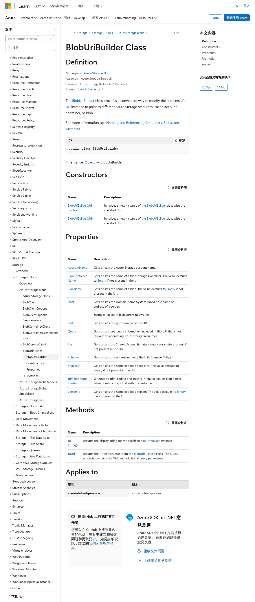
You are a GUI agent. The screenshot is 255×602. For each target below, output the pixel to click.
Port (70, 323)
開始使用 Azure (236, 18)
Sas (70, 344)
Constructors (211, 47)
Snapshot (74, 365)
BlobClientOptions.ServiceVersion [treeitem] (35, 302)
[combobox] (30, 38)
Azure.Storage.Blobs (130, 33)
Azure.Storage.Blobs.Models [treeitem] (38, 367)
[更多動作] (185, 33)
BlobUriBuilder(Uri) (80, 218)
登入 (247, 6)
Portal (215, 18)
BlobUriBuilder (83, 100)
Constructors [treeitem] (35, 348)
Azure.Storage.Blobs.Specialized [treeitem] (33, 376)
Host (71, 302)
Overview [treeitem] (22, 255)
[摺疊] (54, 29)
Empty (101, 280)
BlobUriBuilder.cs (89, 89)
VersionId (74, 391)
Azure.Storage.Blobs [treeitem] (36, 281)
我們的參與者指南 (92, 545)
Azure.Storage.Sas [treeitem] (31, 385)
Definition (209, 41)
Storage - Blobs (102, 33)
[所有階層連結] (69, 33)
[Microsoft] (8, 6)
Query (72, 331)
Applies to (208, 64)
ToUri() (72, 454)
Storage (82, 33)
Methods (208, 58)
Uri (68, 106)
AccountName (77, 267)
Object (90, 162)
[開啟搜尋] (237, 6)
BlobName (75, 289)
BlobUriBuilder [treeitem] (36, 342)
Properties (209, 53)
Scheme (73, 357)
